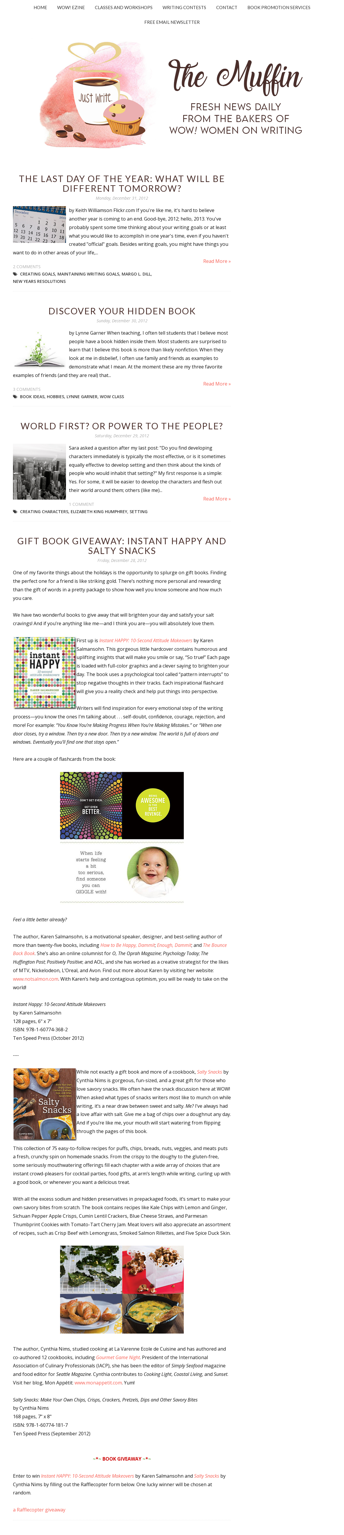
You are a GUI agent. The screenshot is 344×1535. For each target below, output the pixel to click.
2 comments (27, 266)
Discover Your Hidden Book (122, 311)
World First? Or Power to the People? (122, 426)
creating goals (37, 274)
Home (40, 7)
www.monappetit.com (98, 1382)
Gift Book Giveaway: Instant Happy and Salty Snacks (121, 545)
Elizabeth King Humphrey (99, 511)
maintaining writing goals (88, 274)
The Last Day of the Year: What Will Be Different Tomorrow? (122, 183)
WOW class (112, 396)
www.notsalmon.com (35, 979)
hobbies (55, 396)
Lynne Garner (82, 396)
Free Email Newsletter (172, 22)
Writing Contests (184, 7)
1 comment (81, 504)
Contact (226, 7)
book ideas (32, 396)
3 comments (27, 389)
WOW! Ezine (71, 7)
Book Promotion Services (278, 7)
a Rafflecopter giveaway (39, 1509)
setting (139, 511)
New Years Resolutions (39, 281)
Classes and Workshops (124, 7)
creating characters (44, 511)
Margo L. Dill (136, 274)
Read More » (217, 261)
